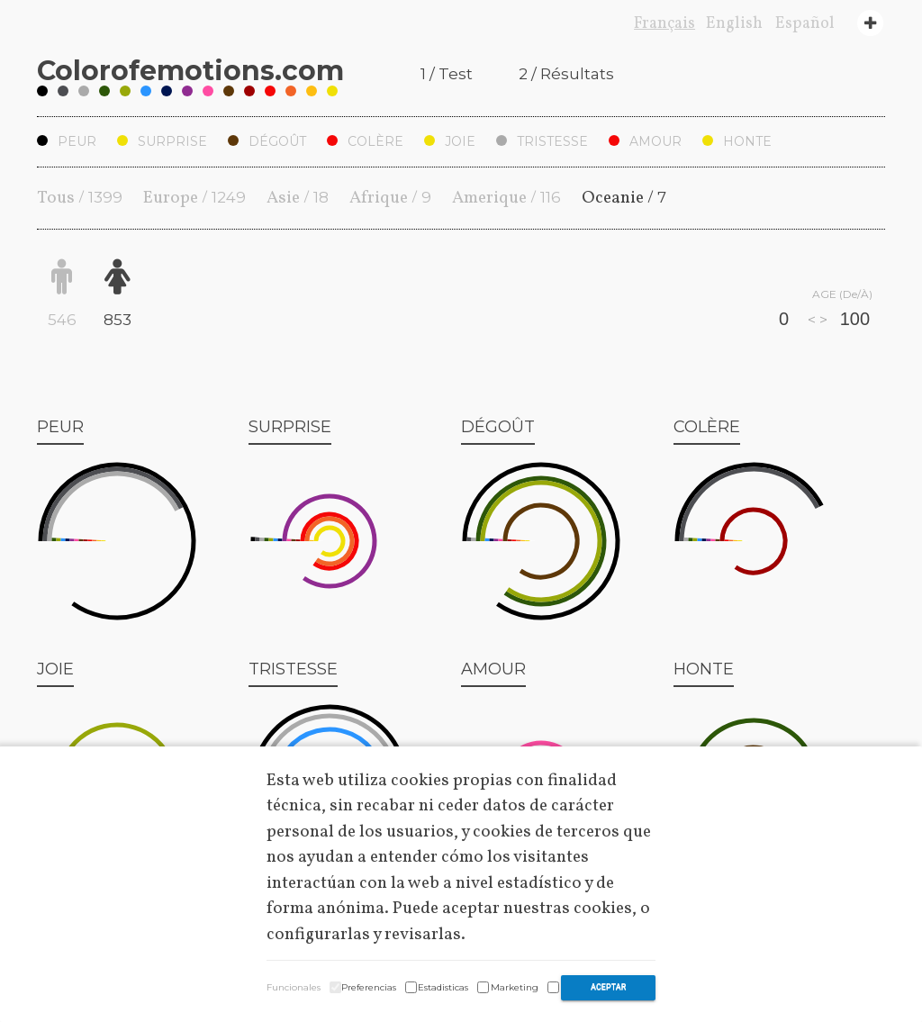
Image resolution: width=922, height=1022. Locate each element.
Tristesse (542, 141)
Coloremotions (190, 70)
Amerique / (506, 198)
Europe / (194, 198)
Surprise (162, 141)
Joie (449, 141)
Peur (66, 141)
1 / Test (446, 74)
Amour (645, 141)
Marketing (514, 987)
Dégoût (267, 141)
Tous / (79, 198)
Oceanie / (624, 198)
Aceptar (608, 986)
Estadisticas (443, 987)
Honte (737, 141)
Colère (365, 141)
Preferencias (368, 987)
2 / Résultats (566, 74)
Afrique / (390, 198)
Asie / (298, 198)
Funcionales (294, 987)
